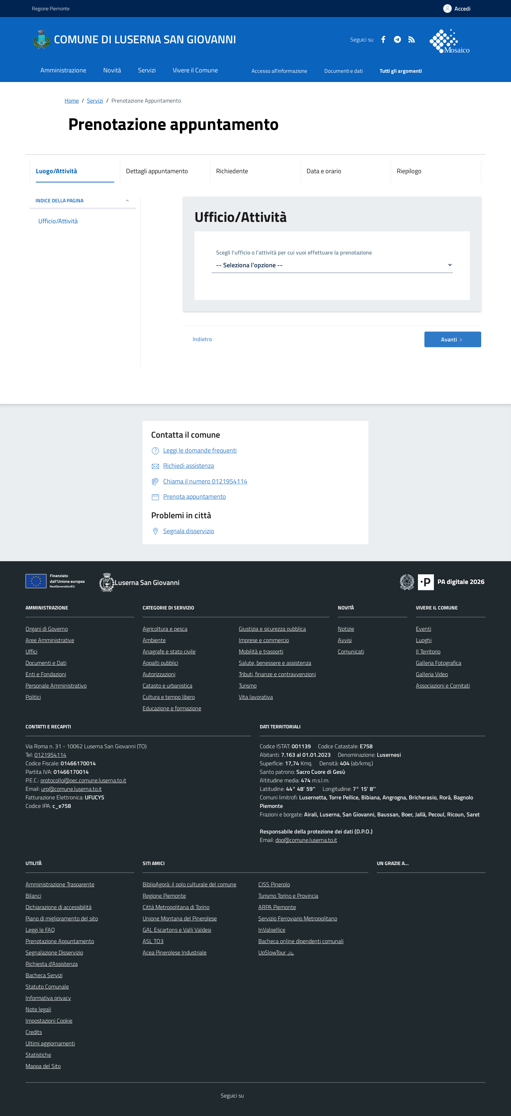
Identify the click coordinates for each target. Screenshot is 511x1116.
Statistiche (38, 1054)
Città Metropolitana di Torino (176, 907)
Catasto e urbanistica (167, 685)
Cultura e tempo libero (169, 697)
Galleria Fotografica (438, 662)
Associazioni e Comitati (443, 685)
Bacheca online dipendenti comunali (301, 941)
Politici (33, 697)
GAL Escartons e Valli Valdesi (177, 929)
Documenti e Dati (46, 662)
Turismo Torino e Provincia (288, 895)
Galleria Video (432, 674)
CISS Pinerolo (274, 884)
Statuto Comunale (47, 986)
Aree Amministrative (50, 640)
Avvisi (345, 640)
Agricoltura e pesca (165, 628)
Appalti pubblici (160, 662)
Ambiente (154, 640)
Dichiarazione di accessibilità (59, 907)
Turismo (248, 685)
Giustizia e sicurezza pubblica (272, 628)
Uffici (31, 651)
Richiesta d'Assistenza (52, 963)
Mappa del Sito (43, 1066)
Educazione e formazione (172, 708)
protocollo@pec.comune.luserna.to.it (83, 780)
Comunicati (351, 651)
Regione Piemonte (51, 8)
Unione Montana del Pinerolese (180, 918)
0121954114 (50, 754)
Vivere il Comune (195, 70)
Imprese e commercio (264, 640)
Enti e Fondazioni (46, 674)
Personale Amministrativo (56, 685)
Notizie (346, 628)
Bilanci (33, 895)
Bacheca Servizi (44, 975)
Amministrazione (63, 70)
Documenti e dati (343, 71)
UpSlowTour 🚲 (276, 952)
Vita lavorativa (256, 697)
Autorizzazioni (159, 674)
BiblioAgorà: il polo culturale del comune (189, 884)
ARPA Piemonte (277, 907)
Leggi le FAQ (40, 929)
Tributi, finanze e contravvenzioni (277, 674)
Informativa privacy (48, 998)
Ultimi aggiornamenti (50, 1043)
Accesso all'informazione (279, 71)
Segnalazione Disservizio (54, 952)
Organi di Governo (47, 628)
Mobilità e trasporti (261, 651)
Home (72, 100)
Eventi (423, 628)
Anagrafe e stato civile (169, 651)
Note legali (38, 1009)
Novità (112, 70)
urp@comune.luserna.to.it (71, 788)
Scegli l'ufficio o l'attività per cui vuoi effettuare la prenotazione (294, 253)
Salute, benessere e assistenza (275, 662)
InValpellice (271, 929)
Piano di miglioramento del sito (62, 918)
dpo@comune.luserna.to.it (306, 840)
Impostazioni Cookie (49, 1020)
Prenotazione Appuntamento (60, 941)
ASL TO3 (153, 941)
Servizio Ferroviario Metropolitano (297, 918)
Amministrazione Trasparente (60, 884)
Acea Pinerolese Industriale (175, 952)
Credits (34, 1032)
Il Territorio (428, 651)
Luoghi (424, 640)
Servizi (147, 70)
